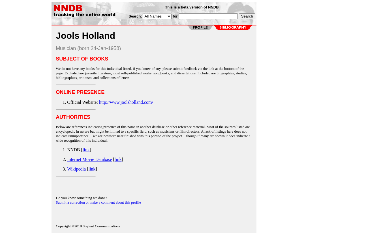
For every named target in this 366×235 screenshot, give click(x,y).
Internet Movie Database (89, 159)
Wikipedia (76, 169)
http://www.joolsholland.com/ (126, 102)
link (86, 149)
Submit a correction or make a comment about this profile (98, 202)
